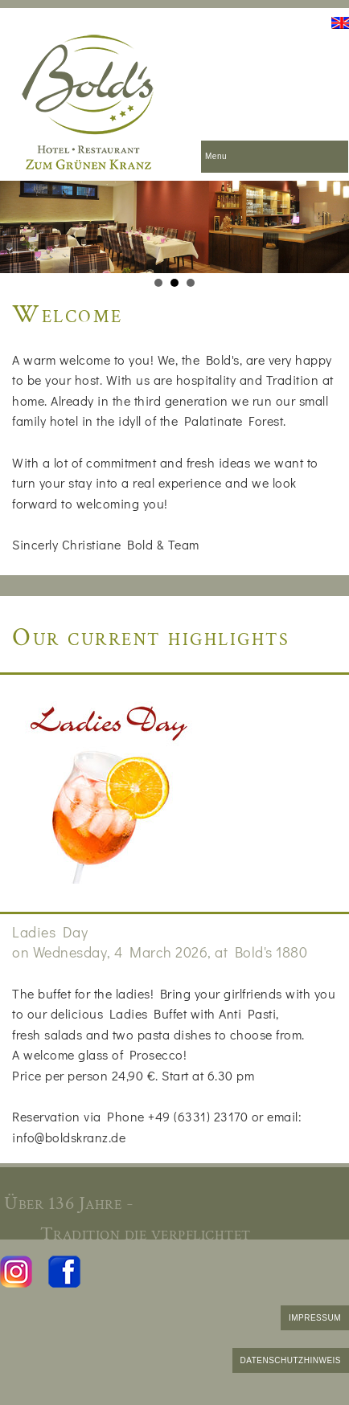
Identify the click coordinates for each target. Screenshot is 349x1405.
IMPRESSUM (315, 1317)
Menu (216, 156)
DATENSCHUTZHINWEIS (290, 1360)
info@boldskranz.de (68, 1137)
